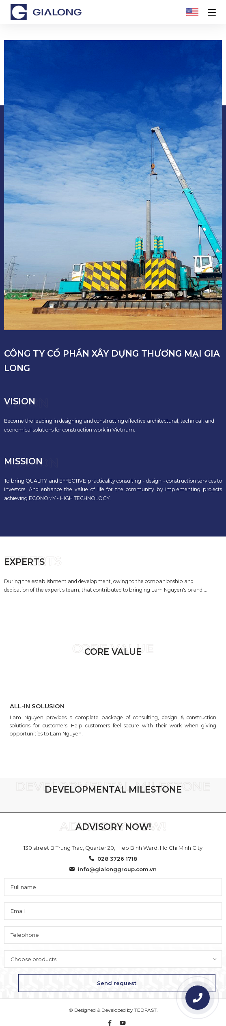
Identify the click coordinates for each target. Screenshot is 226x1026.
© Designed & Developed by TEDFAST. (113, 1010)
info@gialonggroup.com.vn (113, 869)
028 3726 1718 (113, 858)
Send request (116, 983)
